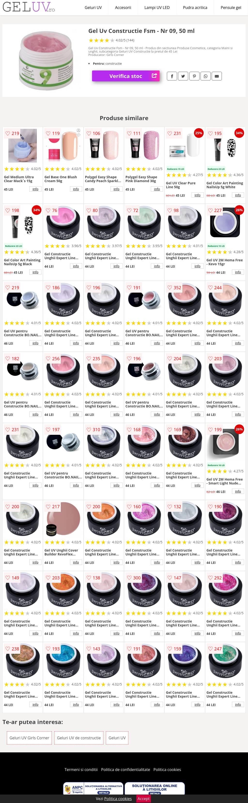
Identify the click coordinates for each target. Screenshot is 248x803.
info (35, 189)
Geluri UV (93, 7)
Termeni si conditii (81, 769)
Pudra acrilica (195, 7)
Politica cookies (167, 769)
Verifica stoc (134, 75)
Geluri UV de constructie (79, 738)
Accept (144, 798)
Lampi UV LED (157, 7)
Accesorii (123, 7)
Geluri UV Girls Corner (29, 738)
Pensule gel (231, 7)
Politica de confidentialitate (125, 769)
